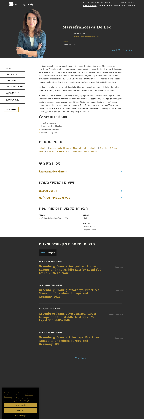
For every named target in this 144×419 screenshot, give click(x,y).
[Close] (36, 395)
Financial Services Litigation (85, 149)
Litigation (43, 149)
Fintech (94, 152)
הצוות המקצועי (89, 5)
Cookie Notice (8, 401)
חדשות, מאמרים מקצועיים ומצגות (12, 100)
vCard (113, 50)
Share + (132, 50)
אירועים (100, 2)
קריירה (107, 2)
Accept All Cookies (20, 409)
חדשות (93, 2)
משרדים (131, 5)
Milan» (65, 41)
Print (125, 50)
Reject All (20, 415)
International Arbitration (60, 149)
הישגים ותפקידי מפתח (14, 86)
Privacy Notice (29, 399)
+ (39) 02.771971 (70, 44)
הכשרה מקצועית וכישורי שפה (12, 93)
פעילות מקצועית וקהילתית (54, 199)
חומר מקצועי (120, 5)
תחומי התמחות (105, 5)
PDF (119, 50)
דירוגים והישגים (48, 192)
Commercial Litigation (79, 152)
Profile (9, 69)
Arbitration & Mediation (57, 152)
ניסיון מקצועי (11, 80)
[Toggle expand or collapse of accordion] (121, 172)
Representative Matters (53, 172)
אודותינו (86, 2)
